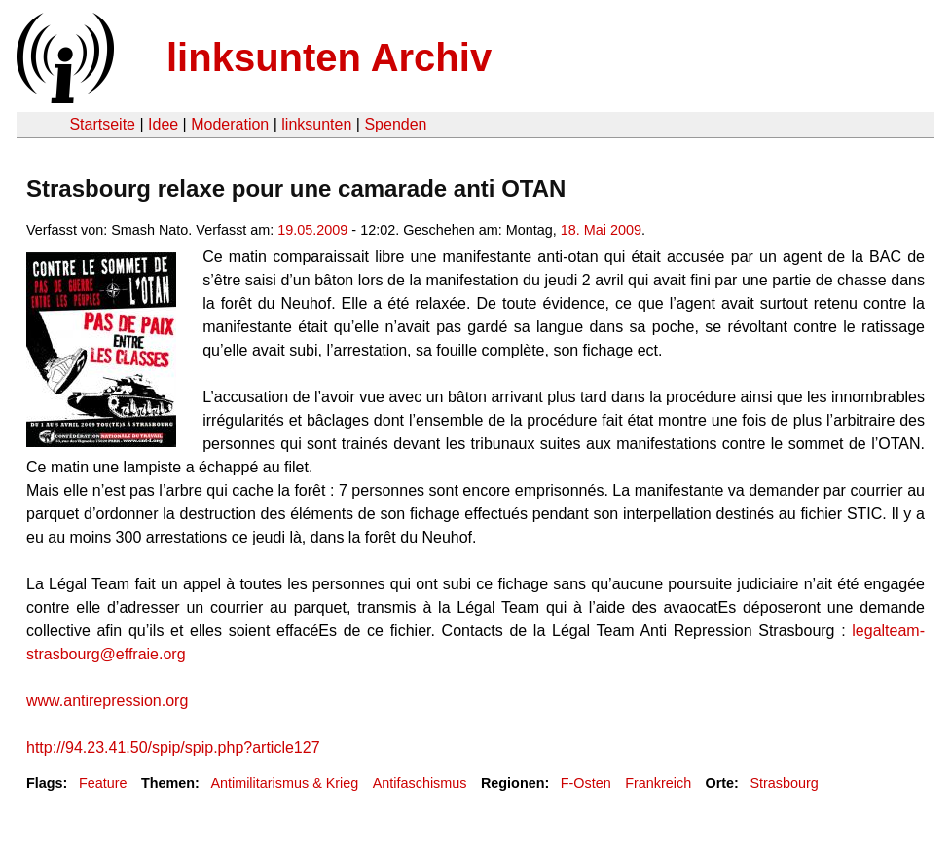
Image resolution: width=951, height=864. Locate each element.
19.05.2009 (312, 230)
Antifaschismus (420, 783)
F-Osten (586, 783)
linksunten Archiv (329, 57)
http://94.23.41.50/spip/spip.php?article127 (173, 747)
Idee (163, 124)
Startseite (102, 124)
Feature (103, 783)
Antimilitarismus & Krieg (284, 783)
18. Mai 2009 (601, 230)
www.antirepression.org (107, 701)
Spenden (395, 124)
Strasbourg (784, 783)
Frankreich (658, 783)
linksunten (316, 124)
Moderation (230, 124)
